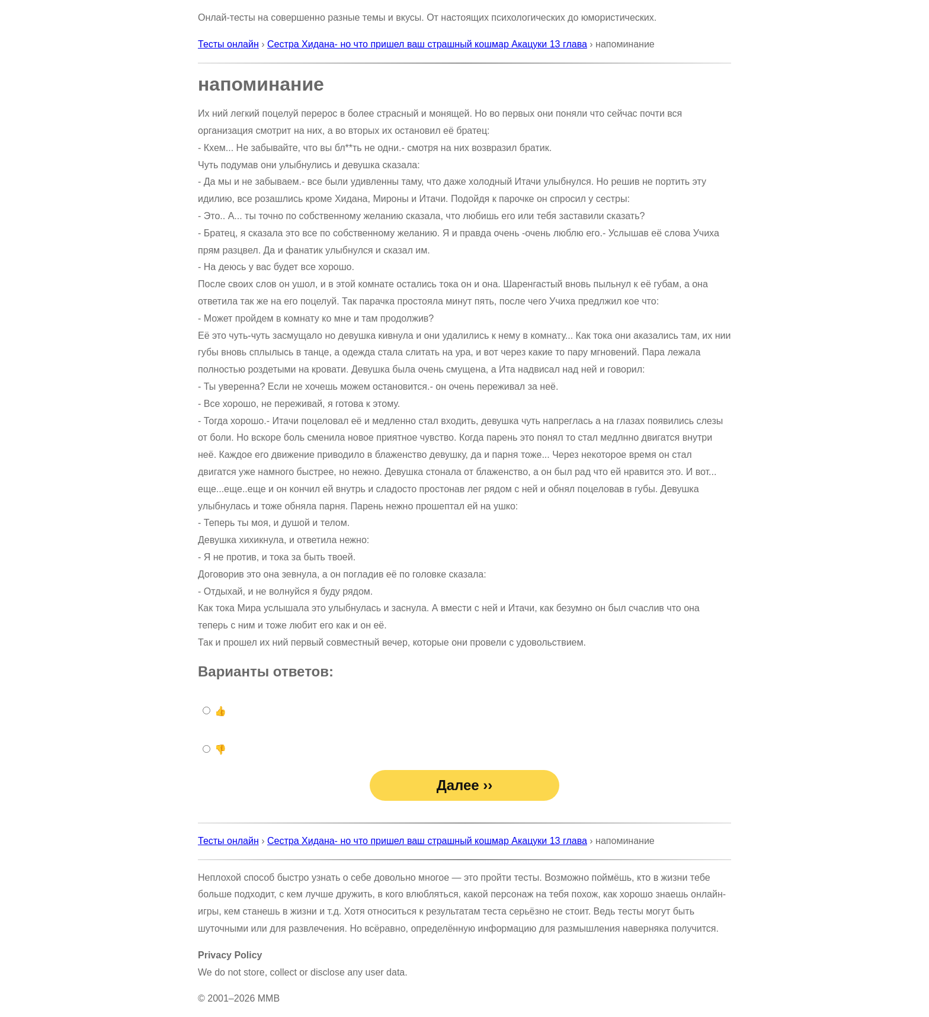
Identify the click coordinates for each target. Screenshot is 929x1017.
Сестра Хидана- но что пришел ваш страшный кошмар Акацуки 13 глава (427, 44)
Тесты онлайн (228, 44)
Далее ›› (465, 785)
